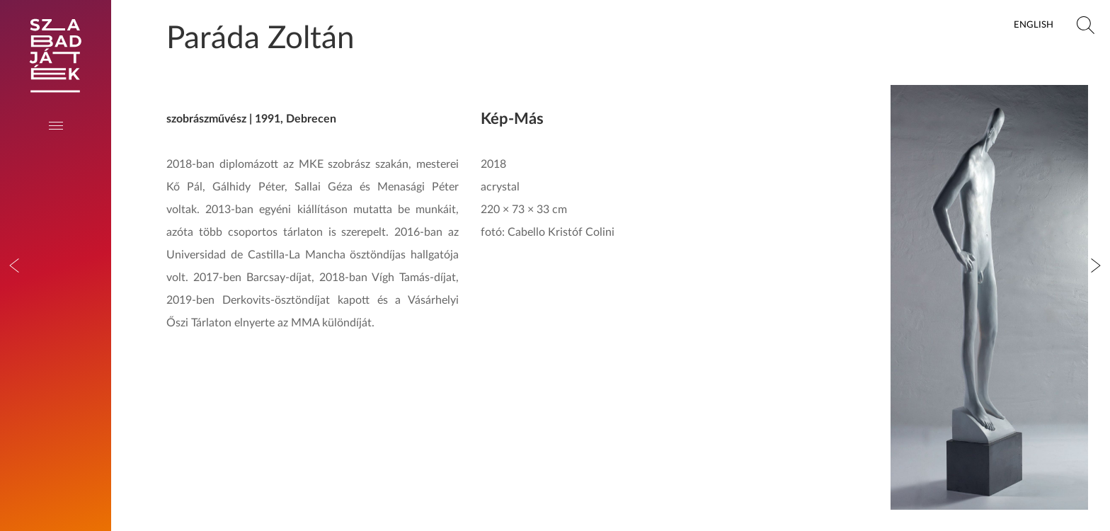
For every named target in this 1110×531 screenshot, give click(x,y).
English (1033, 25)
